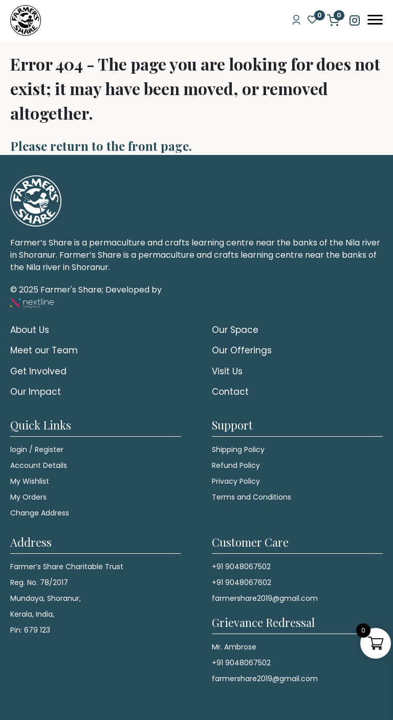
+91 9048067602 (241, 582)
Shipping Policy (238, 449)
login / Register (36, 449)
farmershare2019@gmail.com (265, 598)
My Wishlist (29, 481)
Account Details (38, 465)
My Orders (28, 497)
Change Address (39, 513)
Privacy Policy (236, 481)
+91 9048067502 (241, 566)
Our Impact (35, 392)
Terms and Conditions (251, 497)
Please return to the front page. (101, 146)
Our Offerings (242, 350)
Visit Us (227, 371)
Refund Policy (236, 465)
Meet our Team (44, 350)
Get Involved (38, 371)
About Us (29, 330)
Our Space (235, 330)
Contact (230, 392)
